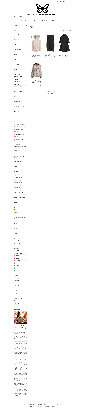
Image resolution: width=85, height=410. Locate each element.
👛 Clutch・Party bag (18, 168)
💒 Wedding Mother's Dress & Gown (20, 140)
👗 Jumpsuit (16, 207)
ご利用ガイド (16, 293)
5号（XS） (16, 223)
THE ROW (16, 79)
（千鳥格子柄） (17, 280)
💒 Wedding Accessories (18, 136)
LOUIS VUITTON (17, 64)
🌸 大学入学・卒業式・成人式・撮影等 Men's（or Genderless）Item (20, 158)
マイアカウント (57, 1)
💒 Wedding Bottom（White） (19, 131)
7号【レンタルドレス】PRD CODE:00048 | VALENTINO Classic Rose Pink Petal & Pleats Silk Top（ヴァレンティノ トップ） (36, 55)
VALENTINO (16, 84)
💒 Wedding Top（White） (19, 129)
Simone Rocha (17, 74)
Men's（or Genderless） (18, 245)
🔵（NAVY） (16, 268)
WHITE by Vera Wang (18, 91)
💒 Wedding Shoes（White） (19, 134)
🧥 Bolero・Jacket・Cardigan (19, 197)
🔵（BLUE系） (17, 265)
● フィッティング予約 (18, 111)
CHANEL (16, 42)
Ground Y (16, 56)
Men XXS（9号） (17, 235)
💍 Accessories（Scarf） (18, 185)
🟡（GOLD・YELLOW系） (19, 253)
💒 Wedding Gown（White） (19, 121)
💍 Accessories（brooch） (19, 182)
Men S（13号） (17, 240)
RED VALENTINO (17, 86)
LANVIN (15, 61)
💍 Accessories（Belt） (18, 177)
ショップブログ (34, 20)
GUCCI (15, 59)
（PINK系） (16, 275)
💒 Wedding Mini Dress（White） (20, 126)
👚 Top (15, 199)
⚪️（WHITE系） (17, 250)
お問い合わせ (43, 20)
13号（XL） (16, 233)
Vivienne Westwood (17, 89)
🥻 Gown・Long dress (18, 161)
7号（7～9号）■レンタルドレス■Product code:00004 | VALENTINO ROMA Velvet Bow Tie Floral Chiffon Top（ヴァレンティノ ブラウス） (36, 83)
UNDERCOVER (17, 81)
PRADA (15, 71)
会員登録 (64, 1)
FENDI (15, 54)
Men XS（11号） (17, 238)
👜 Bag (15, 166)
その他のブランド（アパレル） (20, 104)
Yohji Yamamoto (17, 99)
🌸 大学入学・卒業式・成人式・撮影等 (20, 153)
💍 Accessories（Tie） (18, 187)
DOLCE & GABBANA (18, 49)
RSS (15, 303)
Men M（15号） (17, 243)
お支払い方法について (18, 298)
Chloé (15, 44)
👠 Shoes (16, 171)
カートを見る (52, 20)
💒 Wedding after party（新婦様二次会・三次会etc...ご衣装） (20, 143)
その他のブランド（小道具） (19, 106)
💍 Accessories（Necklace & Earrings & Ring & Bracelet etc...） (20, 174)
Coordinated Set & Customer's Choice (20, 218)
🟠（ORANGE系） (17, 255)
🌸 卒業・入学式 (17, 150)
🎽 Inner (15, 212)
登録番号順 (62, 30)
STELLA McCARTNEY (18, 76)
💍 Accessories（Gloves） (19, 190)
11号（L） (16, 230)
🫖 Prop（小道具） (17, 214)
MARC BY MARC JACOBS (19, 66)
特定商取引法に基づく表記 (41, 404)
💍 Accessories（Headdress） (19, 180)
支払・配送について (24, 20)
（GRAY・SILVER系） (18, 273)
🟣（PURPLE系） (17, 263)
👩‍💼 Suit (15, 209)
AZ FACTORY (16, 39)
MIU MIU (15, 69)
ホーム (15, 20)
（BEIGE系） (16, 278)
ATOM (18, 303)
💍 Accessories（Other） (19, 192)
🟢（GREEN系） (17, 270)
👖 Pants (16, 202)
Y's (14, 96)
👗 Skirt (15, 204)
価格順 (66, 30)
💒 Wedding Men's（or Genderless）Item (20, 147)
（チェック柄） (17, 285)
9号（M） (16, 228)
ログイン (69, 1)
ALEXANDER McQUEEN (18, 37)
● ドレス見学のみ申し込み (19, 113)
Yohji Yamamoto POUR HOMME (20, 101)
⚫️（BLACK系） (17, 248)
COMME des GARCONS (18, 47)
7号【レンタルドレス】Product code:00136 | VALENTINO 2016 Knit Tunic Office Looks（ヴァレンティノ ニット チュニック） (50, 55)
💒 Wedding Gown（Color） (19, 124)
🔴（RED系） (16, 258)
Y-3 (14, 94)
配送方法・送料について (18, 300)
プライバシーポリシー (51, 404)
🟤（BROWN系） (17, 260)
